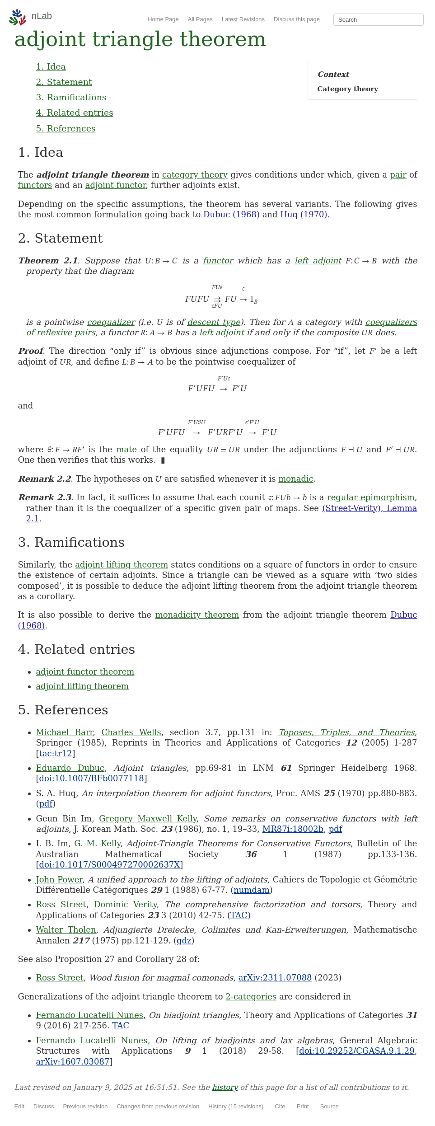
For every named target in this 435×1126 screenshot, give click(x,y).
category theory (195, 174)
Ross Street (61, 904)
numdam (252, 890)
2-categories (250, 996)
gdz (184, 940)
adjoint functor (115, 185)
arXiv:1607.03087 (73, 1061)
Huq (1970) (303, 214)
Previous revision (85, 1106)
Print (303, 1106)
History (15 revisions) (235, 1106)
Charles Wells (131, 732)
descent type (213, 322)
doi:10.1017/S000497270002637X (109, 864)
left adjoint (318, 260)
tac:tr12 (55, 753)
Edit (19, 1106)
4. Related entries (74, 112)
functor (218, 260)
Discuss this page (297, 19)
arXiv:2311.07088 (275, 977)
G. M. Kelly (97, 843)
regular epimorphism (371, 497)
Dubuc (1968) (231, 214)
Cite (280, 1106)
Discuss (43, 1106)
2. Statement (64, 82)
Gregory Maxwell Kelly (147, 818)
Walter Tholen (66, 929)
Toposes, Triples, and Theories (346, 732)
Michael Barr (64, 732)
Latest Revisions (243, 19)
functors (35, 185)
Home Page (163, 19)
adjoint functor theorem (85, 671)
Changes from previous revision (158, 1106)
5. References (66, 128)
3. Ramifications (71, 97)
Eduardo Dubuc (70, 768)
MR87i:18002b (293, 829)
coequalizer (111, 322)
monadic (295, 478)
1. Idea (51, 66)
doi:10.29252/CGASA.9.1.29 (357, 1051)
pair (398, 174)
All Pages (200, 19)
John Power (59, 879)
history (225, 1087)
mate (126, 449)
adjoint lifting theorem (121, 564)
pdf (46, 803)
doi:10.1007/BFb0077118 (91, 778)
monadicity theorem (197, 614)
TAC (239, 915)
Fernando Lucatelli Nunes (90, 1015)
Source (329, 1106)
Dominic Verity (125, 904)
